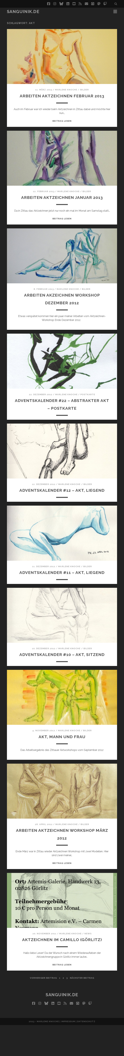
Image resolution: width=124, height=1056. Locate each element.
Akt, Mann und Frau (62, 767)
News (88, 964)
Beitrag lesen (62, 128)
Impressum (68, 1052)
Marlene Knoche (66, 89)
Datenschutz (86, 1052)
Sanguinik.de (23, 11)
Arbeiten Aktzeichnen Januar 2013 (62, 205)
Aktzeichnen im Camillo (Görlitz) (62, 970)
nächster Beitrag (82, 1009)
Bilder (84, 89)
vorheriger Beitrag (43, 1009)
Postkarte (87, 402)
